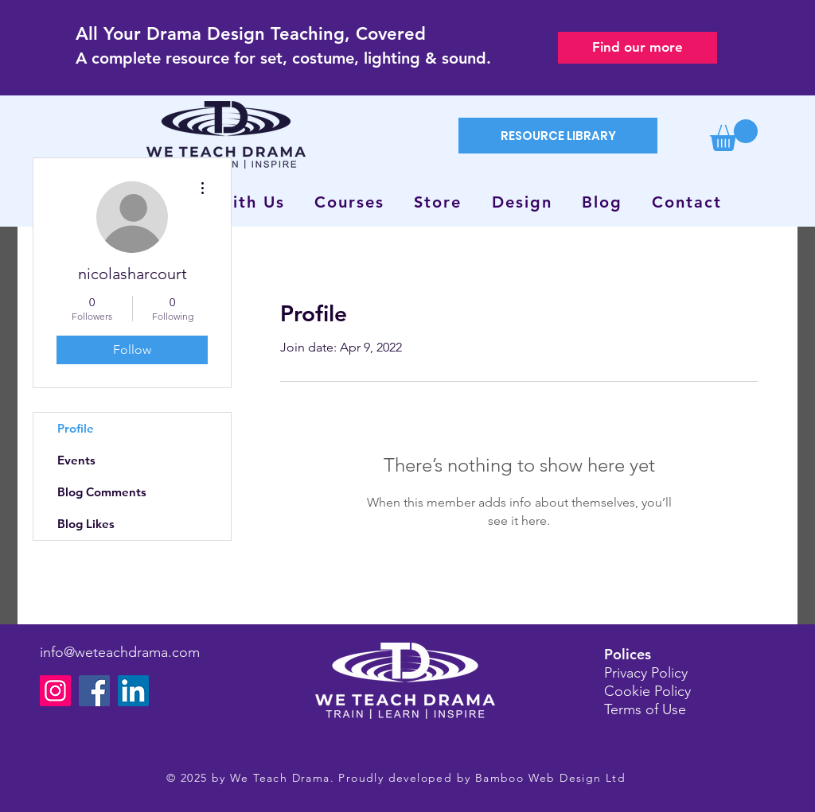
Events (76, 460)
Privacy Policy (646, 673)
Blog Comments (101, 491)
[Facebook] (94, 690)
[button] (734, 135)
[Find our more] (637, 48)
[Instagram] (55, 690)
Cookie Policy (647, 691)
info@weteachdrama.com (120, 652)
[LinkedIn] (133, 690)
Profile (75, 428)
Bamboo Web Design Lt (546, 778)
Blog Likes (86, 523)
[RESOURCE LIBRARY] (557, 135)
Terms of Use (645, 709)
